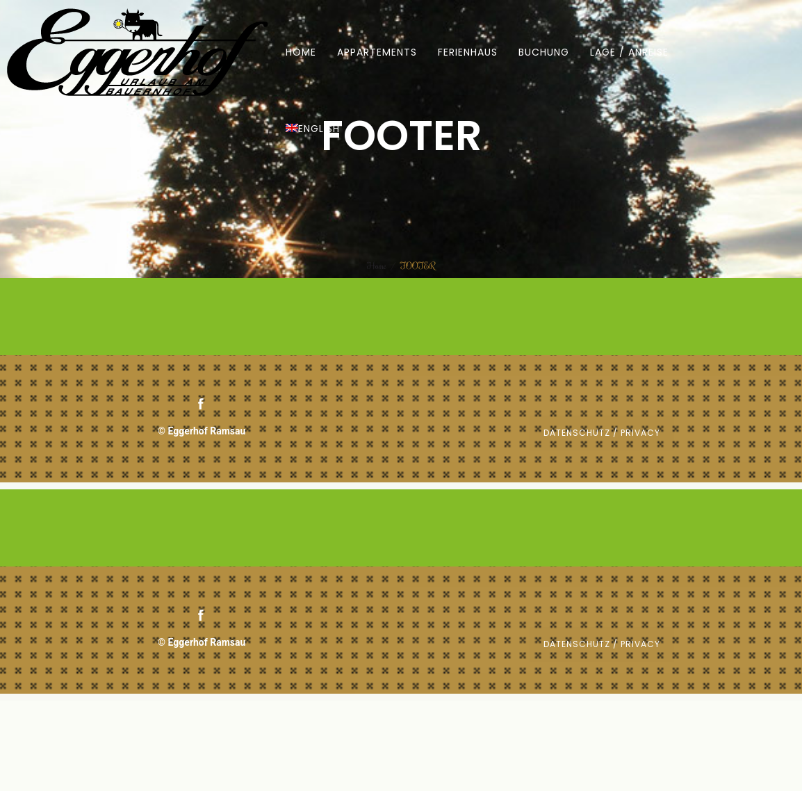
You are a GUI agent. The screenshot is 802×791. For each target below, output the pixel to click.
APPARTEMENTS (377, 52)
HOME (301, 52)
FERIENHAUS (468, 52)
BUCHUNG (543, 52)
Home (376, 265)
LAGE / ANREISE (629, 52)
